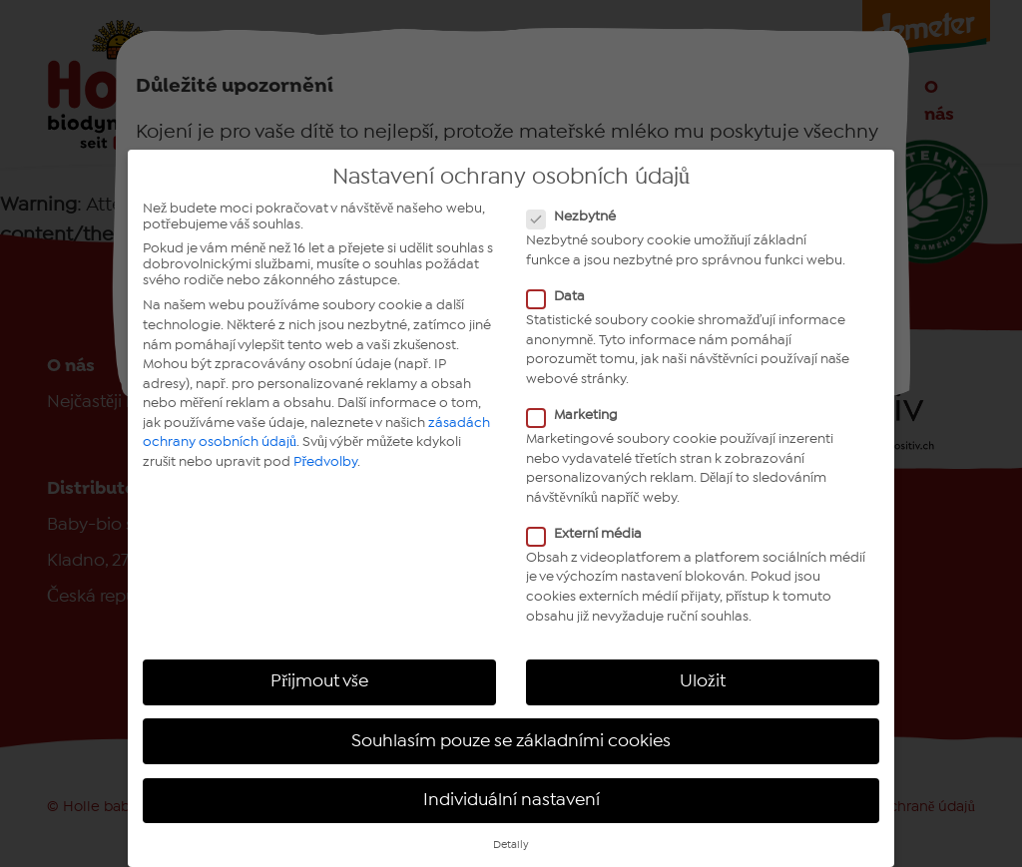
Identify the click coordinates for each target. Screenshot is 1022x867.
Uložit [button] (703, 681)
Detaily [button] (511, 845)
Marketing (578, 415)
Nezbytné (577, 216)
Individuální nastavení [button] (511, 800)
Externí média (590, 534)
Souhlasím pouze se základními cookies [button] (511, 741)
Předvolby (325, 462)
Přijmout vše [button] (319, 681)
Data (562, 296)
